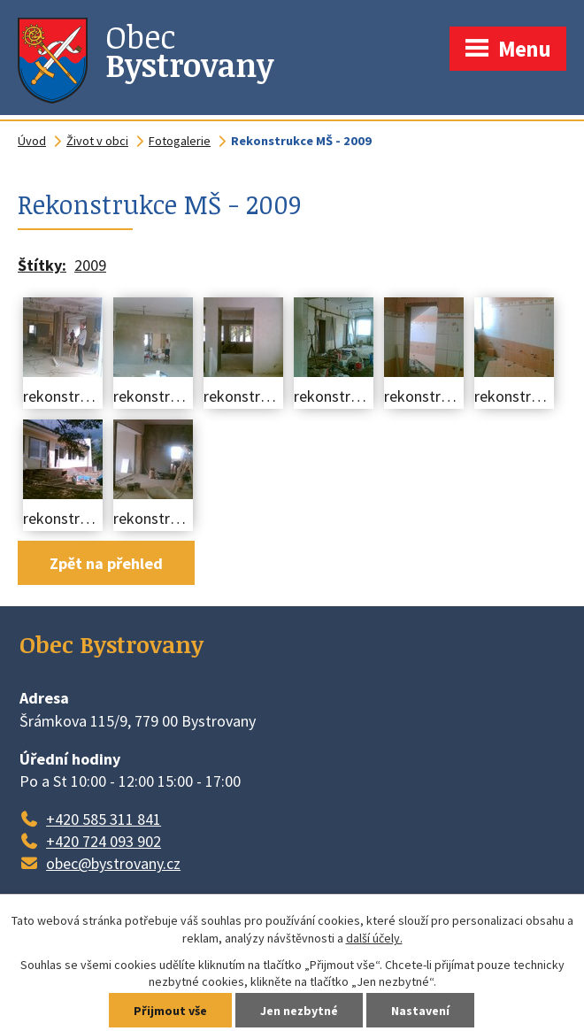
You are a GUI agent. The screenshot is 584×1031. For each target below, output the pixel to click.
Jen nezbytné (299, 1011)
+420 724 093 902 (103, 841)
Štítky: (42, 265)
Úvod (32, 141)
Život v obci (97, 141)
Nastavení (420, 1011)
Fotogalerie (180, 141)
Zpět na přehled (106, 563)
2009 (90, 265)
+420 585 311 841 (103, 819)
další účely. (374, 938)
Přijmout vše (170, 1011)
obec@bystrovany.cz (113, 863)
